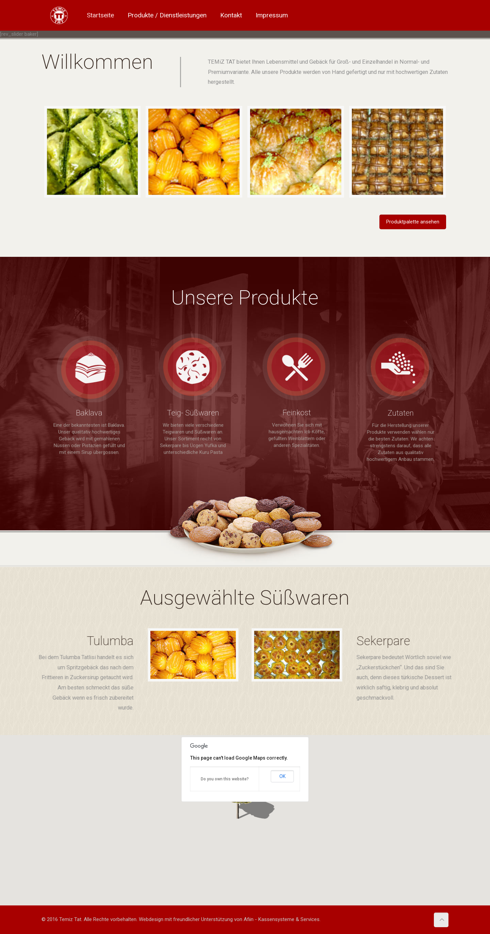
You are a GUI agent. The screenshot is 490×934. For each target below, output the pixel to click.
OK (282, 776)
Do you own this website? (225, 779)
